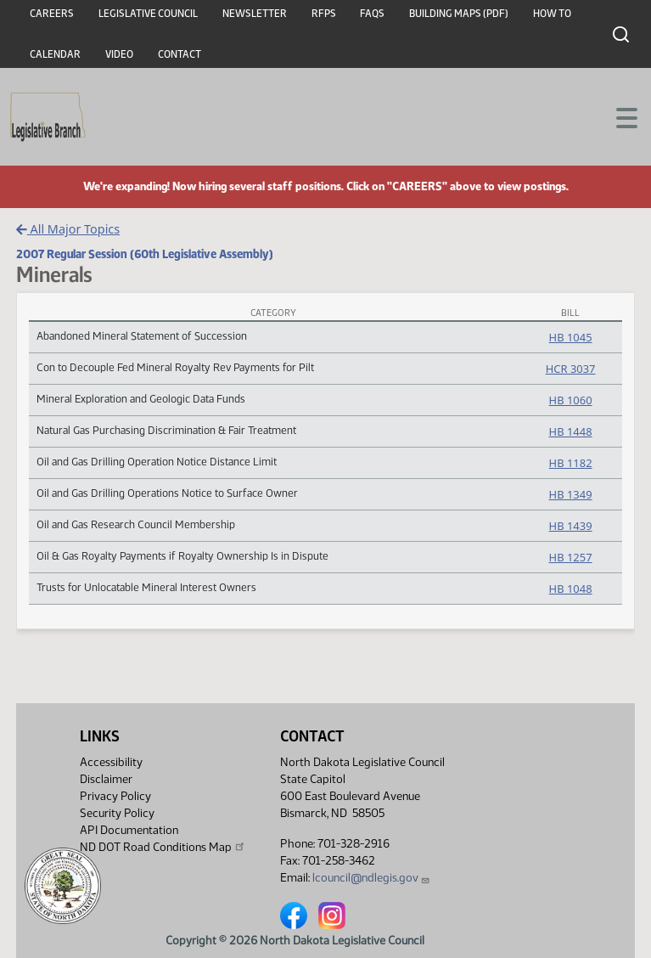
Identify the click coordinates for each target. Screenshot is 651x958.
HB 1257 (570, 557)
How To (552, 14)
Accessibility (111, 762)
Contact (179, 54)
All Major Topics (68, 229)
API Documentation (129, 830)
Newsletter (254, 14)
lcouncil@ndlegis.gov (371, 878)
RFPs (323, 14)
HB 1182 (570, 463)
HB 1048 (570, 588)
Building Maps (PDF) (458, 14)
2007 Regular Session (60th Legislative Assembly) (144, 254)
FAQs (372, 14)
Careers (52, 14)
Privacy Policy (115, 796)
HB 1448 (570, 431)
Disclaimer (106, 779)
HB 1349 (570, 494)
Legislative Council (148, 14)
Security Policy (117, 813)
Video (119, 54)
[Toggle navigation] (618, 116)
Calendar (55, 54)
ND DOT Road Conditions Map (163, 846)
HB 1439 (570, 525)
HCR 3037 (571, 368)
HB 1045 (570, 337)
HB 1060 (570, 400)
